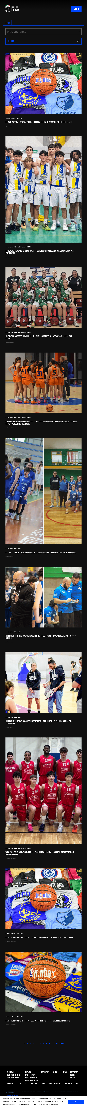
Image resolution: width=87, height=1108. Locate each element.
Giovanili (73, 1078)
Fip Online (69, 1083)
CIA (20, 1083)
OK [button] (76, 1102)
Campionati (74, 1072)
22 (56, 1044)
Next (62, 1044)
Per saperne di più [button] (50, 1104)
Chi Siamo (27, 1072)
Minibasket (11, 1083)
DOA (43, 1083)
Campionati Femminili (14, 1078)
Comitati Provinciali (31, 1081)
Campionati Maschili (13, 1075)
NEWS (7, 23)
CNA (26, 1083)
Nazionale (34, 1083)
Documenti (45, 1072)
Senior (72, 1075)
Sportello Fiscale (55, 1083)
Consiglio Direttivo (30, 1078)
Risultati (10, 1072)
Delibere (56, 1072)
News (65, 1072)
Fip (77, 1083)
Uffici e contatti (30, 1075)
